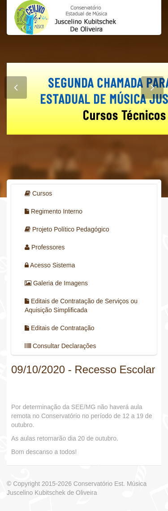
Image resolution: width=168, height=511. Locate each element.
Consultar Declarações (60, 345)
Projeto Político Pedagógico (67, 229)
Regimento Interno (53, 211)
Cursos (38, 193)
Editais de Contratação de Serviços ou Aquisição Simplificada (81, 305)
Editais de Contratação (60, 328)
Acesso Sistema (50, 265)
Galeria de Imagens (56, 283)
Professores (45, 247)
